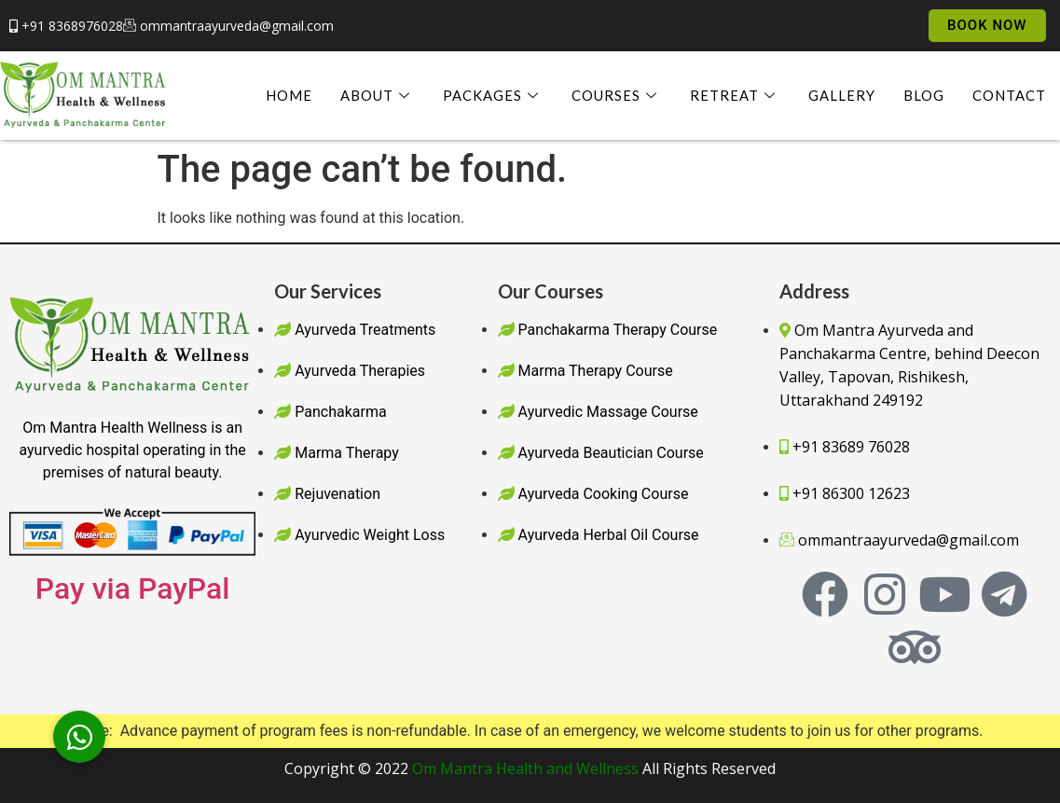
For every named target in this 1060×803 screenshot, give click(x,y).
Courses (616, 95)
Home (289, 95)
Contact (1009, 95)
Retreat (735, 95)
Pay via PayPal (132, 588)
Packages (493, 95)
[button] (79, 737)
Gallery (841, 95)
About (377, 95)
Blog (923, 95)
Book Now (987, 25)
